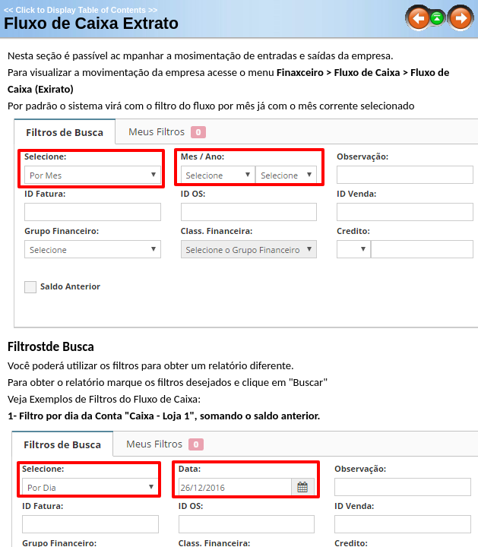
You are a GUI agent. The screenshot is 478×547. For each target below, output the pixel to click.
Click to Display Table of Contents (80, 9)
